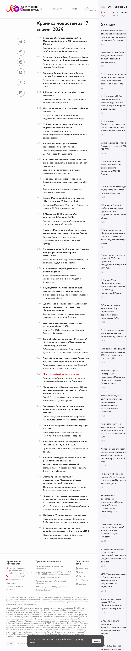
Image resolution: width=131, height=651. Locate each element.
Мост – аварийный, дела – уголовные (61, 374)
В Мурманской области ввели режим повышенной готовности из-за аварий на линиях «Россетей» (114, 35)
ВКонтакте (83, 569)
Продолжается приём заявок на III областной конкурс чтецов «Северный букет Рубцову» (112, 530)
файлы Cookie (52, 639)
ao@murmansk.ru (16, 580)
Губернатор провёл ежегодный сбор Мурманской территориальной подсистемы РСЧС (110, 312)
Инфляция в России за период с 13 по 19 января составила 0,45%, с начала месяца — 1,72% (114, 478)
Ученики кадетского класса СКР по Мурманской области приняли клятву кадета (112, 603)
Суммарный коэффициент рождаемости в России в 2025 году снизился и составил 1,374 (114, 353)
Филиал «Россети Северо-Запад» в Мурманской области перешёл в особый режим (114, 57)
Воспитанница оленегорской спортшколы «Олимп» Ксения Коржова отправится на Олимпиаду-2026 (112, 503)
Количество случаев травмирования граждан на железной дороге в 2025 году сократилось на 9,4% (114, 430)
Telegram (82, 576)
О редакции (11, 583)
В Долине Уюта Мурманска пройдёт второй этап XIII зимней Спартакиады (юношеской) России (113, 286)
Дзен (81, 572)
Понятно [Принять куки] (96, 641)
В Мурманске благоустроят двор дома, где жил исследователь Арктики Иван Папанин (113, 126)
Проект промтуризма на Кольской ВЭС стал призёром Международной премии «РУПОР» (113, 261)
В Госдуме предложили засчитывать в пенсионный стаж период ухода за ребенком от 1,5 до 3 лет (113, 555)
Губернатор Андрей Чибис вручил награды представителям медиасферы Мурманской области (114, 212)
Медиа (73, 9)
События (57, 9)
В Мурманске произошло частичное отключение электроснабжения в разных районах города (113, 79)
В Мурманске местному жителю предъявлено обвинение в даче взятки (113, 333)
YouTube (82, 584)
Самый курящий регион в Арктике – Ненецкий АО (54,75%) (113, 146)
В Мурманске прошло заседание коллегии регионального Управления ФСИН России (111, 168)
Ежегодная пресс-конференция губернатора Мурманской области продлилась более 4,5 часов (114, 377)
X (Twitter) (83, 580)
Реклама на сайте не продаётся (14, 588)
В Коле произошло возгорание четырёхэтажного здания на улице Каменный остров (113, 627)
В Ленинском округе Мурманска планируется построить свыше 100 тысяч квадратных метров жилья (114, 237)
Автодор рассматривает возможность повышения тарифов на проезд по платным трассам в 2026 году (113, 455)
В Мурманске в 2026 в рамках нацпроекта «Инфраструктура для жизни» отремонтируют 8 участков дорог (114, 102)
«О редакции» (30, 604)
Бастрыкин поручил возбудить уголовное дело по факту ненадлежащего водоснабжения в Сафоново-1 (111, 403)
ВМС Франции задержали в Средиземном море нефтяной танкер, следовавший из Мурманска (114, 580)
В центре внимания (90, 9)
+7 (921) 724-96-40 (17, 576)
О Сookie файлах (42, 590)
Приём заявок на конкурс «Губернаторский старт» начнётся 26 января (113, 190)
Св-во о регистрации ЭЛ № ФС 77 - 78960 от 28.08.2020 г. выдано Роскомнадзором (53, 573)
